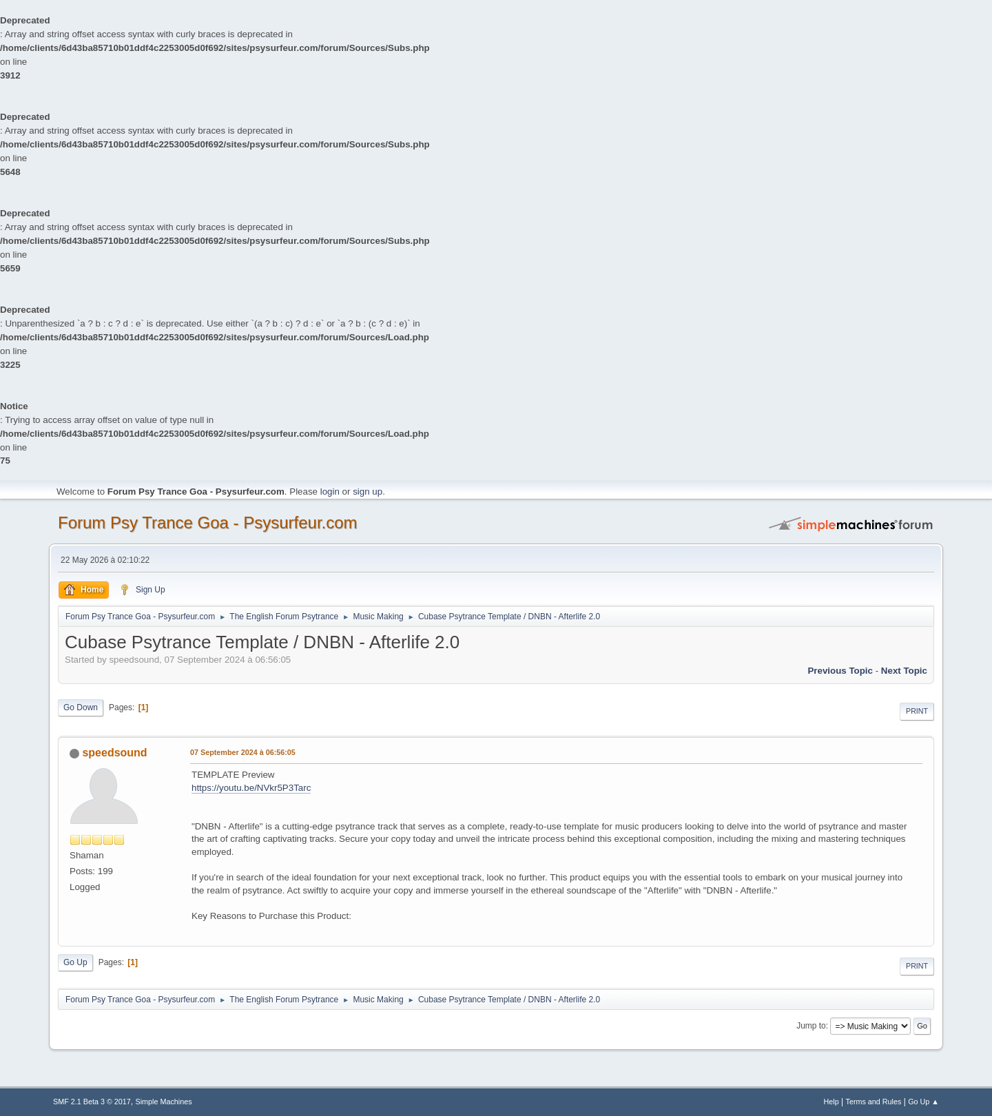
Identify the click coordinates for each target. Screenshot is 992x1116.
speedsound (114, 752)
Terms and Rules (874, 1101)
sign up (367, 491)
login (330, 491)
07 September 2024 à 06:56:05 (243, 752)
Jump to (811, 1026)
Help (831, 1101)
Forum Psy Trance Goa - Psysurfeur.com (208, 522)
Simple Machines (164, 1101)
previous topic (840, 670)
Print (917, 711)
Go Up (75, 962)
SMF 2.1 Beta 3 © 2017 (92, 1101)
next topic (904, 670)
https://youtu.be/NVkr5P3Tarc (251, 788)
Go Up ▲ (923, 1101)
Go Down (80, 707)
